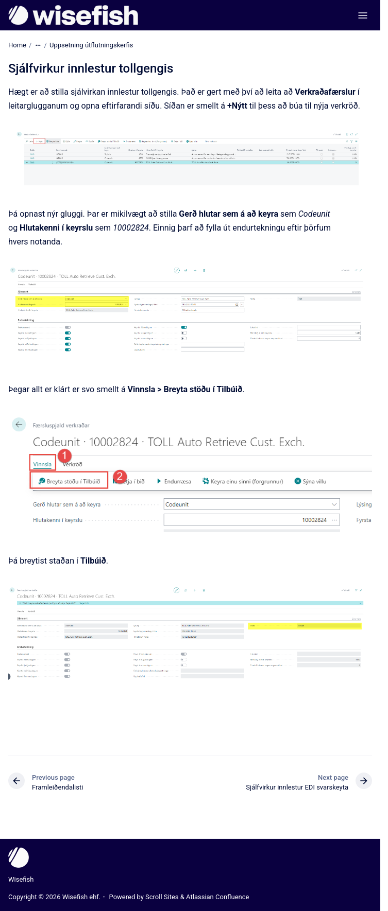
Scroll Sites (162, 897)
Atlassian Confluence (217, 897)
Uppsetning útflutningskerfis (91, 45)
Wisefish (20, 879)
